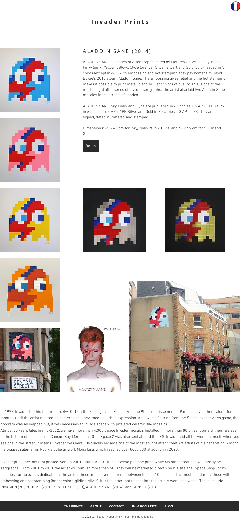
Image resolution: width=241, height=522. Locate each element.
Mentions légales (142, 517)
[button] (30, 80)
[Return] (91, 146)
